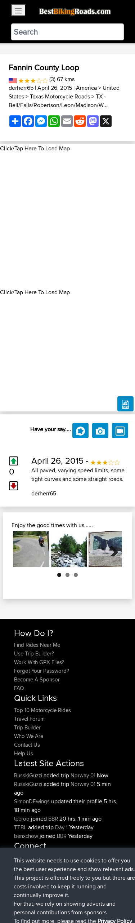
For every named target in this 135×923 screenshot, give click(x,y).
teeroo (22, 818)
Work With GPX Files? (39, 662)
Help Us (23, 753)
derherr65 (21, 88)
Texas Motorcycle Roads (60, 96)
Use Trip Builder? (34, 653)
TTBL (21, 827)
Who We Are (28, 736)
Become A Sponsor (37, 679)
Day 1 (61, 827)
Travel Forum (29, 719)
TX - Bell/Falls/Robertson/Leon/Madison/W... (58, 100)
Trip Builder (27, 727)
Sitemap (81, 895)
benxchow (27, 836)
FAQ (19, 688)
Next (111, 549)
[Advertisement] (67, 220)
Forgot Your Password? (41, 671)
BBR (53, 818)
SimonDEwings (32, 801)
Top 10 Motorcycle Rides (42, 710)
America (86, 88)
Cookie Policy (21, 903)
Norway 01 (83, 775)
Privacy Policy (110, 895)
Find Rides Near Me (37, 645)
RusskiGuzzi (29, 775)
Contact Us (27, 744)
